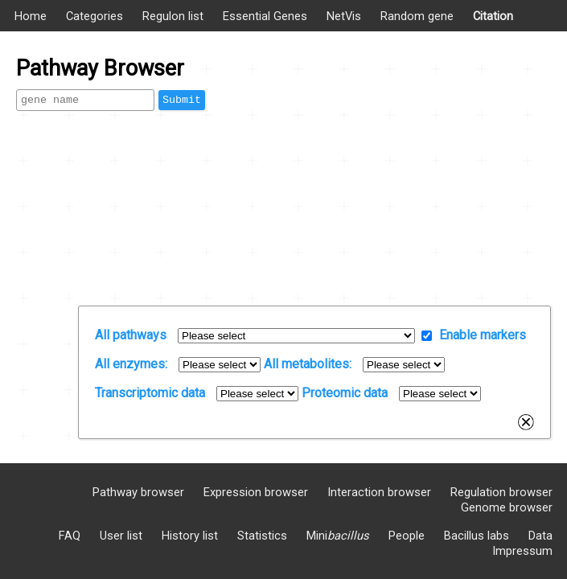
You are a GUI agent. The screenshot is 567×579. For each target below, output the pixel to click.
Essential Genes (265, 16)
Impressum (522, 551)
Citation (493, 16)
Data (540, 535)
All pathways (130, 335)
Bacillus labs (476, 535)
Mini (337, 535)
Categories (94, 16)
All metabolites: (307, 364)
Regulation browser (501, 492)
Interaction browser (379, 492)
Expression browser (255, 492)
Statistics (262, 535)
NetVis (344, 16)
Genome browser (507, 507)
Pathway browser (138, 492)
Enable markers (482, 335)
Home (30, 16)
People (406, 535)
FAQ (69, 535)
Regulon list (172, 16)
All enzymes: (131, 364)
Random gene (417, 16)
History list (190, 535)
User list (121, 535)
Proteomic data (345, 392)
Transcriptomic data (150, 392)
